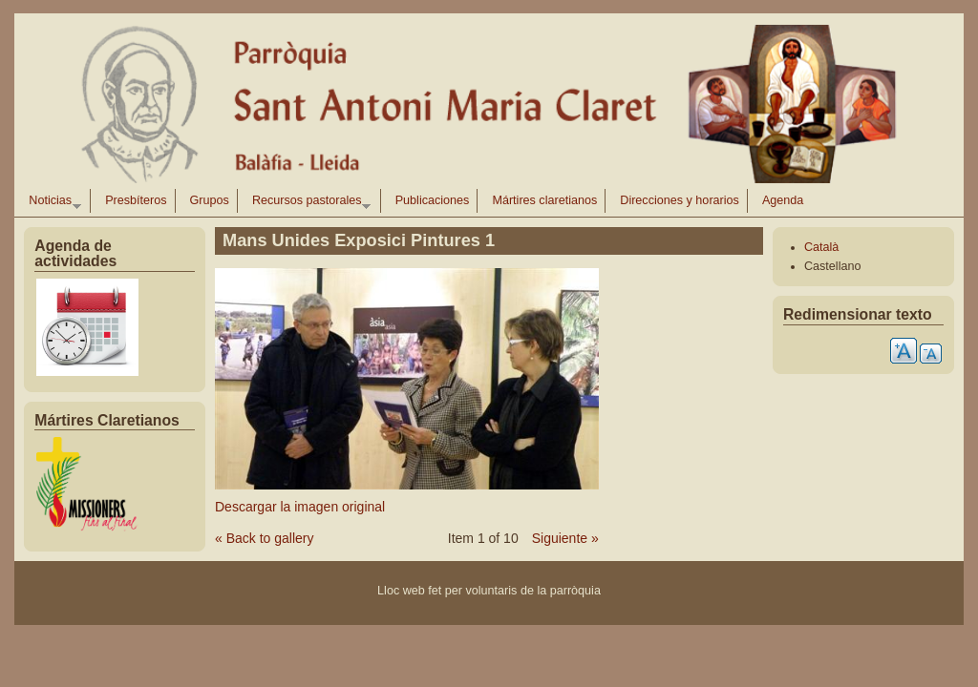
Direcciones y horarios (679, 200)
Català (821, 247)
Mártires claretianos (544, 200)
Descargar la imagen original (300, 506)
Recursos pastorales (307, 203)
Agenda (782, 200)
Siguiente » (565, 538)
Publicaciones (432, 200)
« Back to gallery (264, 538)
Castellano (832, 266)
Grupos (209, 200)
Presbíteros (135, 200)
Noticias (50, 203)
